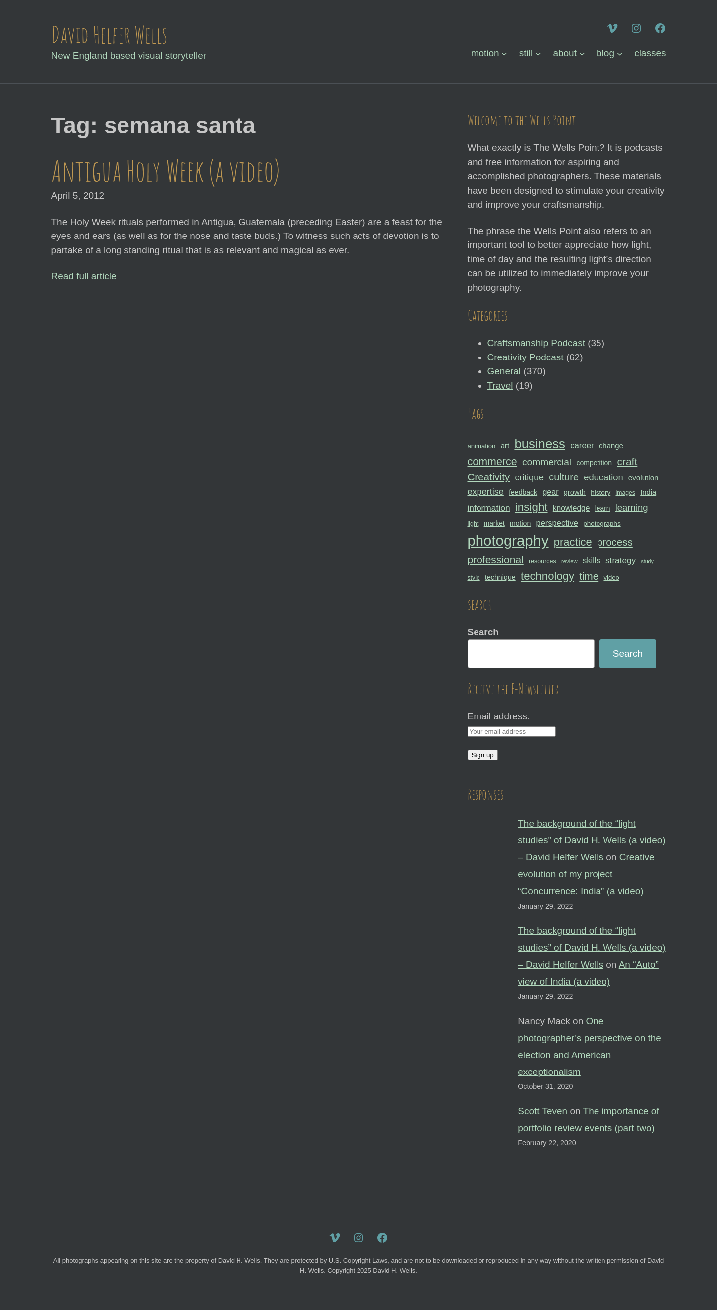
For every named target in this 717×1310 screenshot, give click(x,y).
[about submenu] (582, 53)
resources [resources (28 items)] (542, 561)
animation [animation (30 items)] (482, 446)
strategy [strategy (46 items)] (620, 560)
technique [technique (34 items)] (500, 577)
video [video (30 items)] (611, 577)
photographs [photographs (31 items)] (602, 523)
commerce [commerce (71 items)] (492, 462)
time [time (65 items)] (588, 576)
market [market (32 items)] (494, 523)
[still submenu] (538, 53)
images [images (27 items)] (625, 492)
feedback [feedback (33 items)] (523, 492)
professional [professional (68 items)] (496, 559)
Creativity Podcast (525, 357)
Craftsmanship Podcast (536, 343)
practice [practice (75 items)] (573, 542)
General (504, 371)
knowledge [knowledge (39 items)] (571, 508)
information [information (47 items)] (489, 508)
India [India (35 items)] (648, 492)
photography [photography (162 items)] (508, 540)
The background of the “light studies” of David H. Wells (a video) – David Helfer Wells (591, 840)
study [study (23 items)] (647, 561)
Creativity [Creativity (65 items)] (489, 476)
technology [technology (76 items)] (547, 576)
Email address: (499, 716)
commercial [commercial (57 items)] (546, 462)
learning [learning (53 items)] (631, 507)
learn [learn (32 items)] (602, 508)
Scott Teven (542, 1111)
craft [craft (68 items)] (627, 461)
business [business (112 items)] (539, 444)
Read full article (84, 276)
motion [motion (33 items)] (520, 523)
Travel (500, 385)
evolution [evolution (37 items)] (643, 478)
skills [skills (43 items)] (591, 560)
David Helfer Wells (109, 34)
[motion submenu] (504, 53)
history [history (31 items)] (600, 492)
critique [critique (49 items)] (529, 477)
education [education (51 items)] (603, 477)
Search (483, 632)
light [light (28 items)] (473, 523)
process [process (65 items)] (615, 542)
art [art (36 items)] (505, 445)
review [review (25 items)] (569, 561)
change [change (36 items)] (611, 445)
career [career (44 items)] (582, 445)
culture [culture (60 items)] (564, 477)
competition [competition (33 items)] (594, 463)
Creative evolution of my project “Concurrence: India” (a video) (586, 874)
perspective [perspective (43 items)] (557, 522)
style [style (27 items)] (474, 577)
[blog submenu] (619, 53)
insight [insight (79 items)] (531, 507)
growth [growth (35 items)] (575, 492)
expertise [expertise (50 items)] (486, 492)
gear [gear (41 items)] (550, 491)
